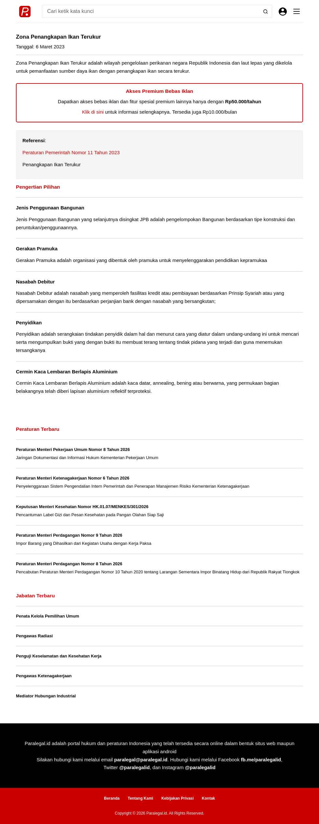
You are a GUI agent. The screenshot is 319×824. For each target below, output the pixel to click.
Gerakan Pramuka (37, 248)
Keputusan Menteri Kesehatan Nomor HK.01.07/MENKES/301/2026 (82, 506)
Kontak (208, 798)
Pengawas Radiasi (34, 635)
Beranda (112, 798)
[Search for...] (150, 11)
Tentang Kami (140, 798)
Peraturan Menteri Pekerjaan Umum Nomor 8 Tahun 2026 (73, 449)
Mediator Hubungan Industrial (46, 695)
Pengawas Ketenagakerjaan (44, 675)
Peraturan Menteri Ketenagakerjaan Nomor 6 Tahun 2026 (72, 478)
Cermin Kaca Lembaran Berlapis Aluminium (66, 371)
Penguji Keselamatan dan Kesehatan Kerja (58, 656)
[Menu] (296, 11)
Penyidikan (29, 322)
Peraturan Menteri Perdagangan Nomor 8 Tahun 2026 (69, 563)
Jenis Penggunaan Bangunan (50, 207)
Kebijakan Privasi (177, 798)
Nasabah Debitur (35, 281)
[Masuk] (283, 11)
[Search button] (265, 11)
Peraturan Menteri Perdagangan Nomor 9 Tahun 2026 (69, 535)
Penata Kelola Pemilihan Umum (47, 616)
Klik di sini (93, 112)
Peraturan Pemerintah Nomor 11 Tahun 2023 (71, 152)
